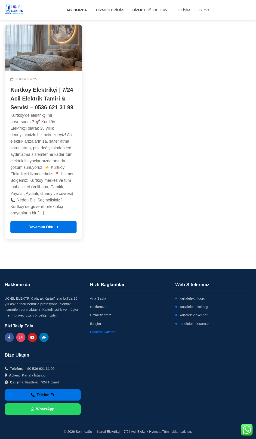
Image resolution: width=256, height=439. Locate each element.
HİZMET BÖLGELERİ (149, 10)
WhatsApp (42, 409)
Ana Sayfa (98, 298)
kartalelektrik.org (192, 298)
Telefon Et (42, 395)
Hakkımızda (99, 307)
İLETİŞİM (183, 10)
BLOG (204, 10)
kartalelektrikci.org (193, 307)
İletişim (95, 324)
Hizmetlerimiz (100, 315)
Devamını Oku (43, 227)
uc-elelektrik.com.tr (194, 324)
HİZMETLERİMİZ (109, 10)
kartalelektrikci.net (193, 315)
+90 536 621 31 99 (40, 368)
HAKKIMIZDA (76, 10)
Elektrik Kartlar (102, 332)
